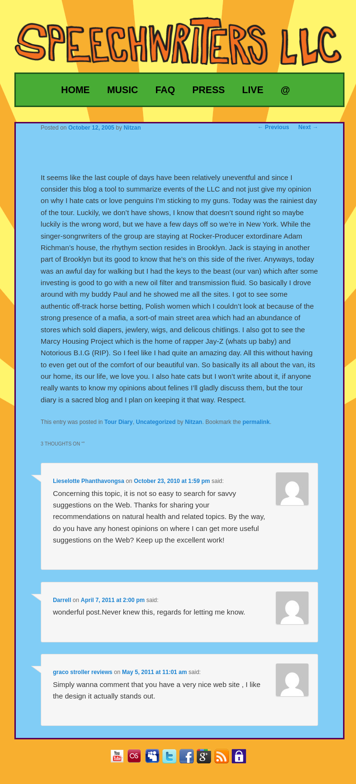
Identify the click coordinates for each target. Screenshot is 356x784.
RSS (225, 759)
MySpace (155, 759)
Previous (273, 127)
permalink (256, 422)
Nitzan (193, 422)
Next (308, 127)
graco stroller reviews (82, 672)
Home (75, 89)
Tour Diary (119, 422)
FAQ (165, 89)
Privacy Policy (242, 759)
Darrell (62, 600)
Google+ (207, 759)
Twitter (173, 759)
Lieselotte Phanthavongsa (88, 481)
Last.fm (138, 759)
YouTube (120, 759)
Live (252, 89)
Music (122, 89)
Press (208, 89)
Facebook (190, 759)
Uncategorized (156, 422)
